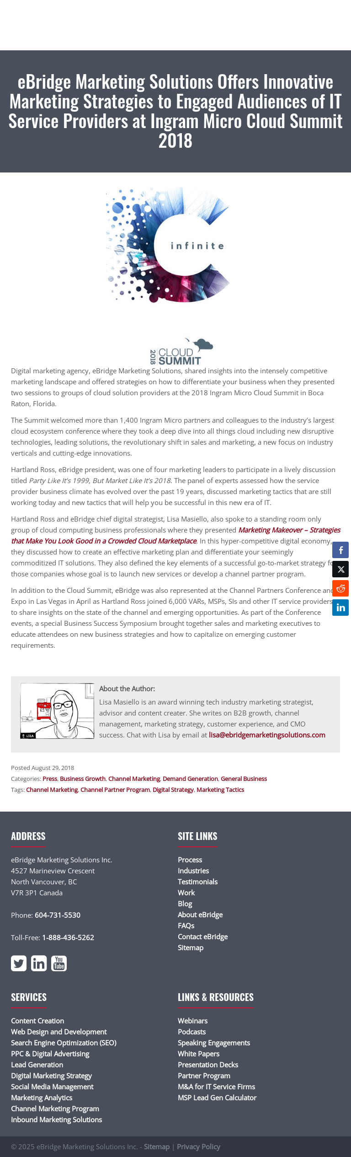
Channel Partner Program (115, 790)
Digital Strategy (173, 790)
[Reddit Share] (340, 588)
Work (186, 892)
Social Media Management (52, 1086)
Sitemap (190, 947)
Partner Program (204, 1075)
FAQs (186, 925)
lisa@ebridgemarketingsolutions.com (267, 734)
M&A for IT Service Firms (216, 1086)
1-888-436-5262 (68, 937)
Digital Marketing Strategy (51, 1075)
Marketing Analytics (41, 1097)
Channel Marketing (134, 779)
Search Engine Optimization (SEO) (63, 1042)
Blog (185, 903)
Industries (193, 870)
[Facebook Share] (340, 550)
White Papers (198, 1053)
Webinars (192, 1020)
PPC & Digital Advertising (50, 1053)
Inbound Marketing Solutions (56, 1119)
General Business (244, 779)
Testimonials (198, 881)
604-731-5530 (57, 915)
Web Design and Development (58, 1031)
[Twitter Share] (340, 569)
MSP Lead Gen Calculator (217, 1097)
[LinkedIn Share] (340, 607)
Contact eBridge (203, 936)
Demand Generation (190, 779)
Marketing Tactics (220, 790)
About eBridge (200, 914)
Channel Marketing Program (55, 1108)
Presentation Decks (208, 1064)
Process (190, 859)
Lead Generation (37, 1064)
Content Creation (37, 1020)
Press (50, 779)
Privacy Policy (198, 1146)
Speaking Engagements (214, 1042)
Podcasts (192, 1031)
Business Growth (83, 779)
